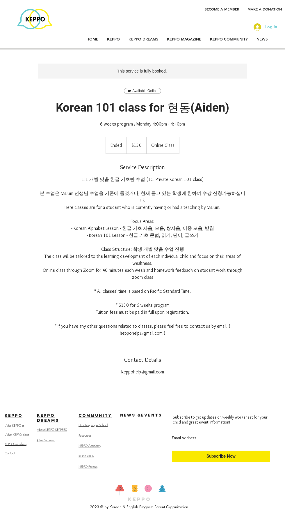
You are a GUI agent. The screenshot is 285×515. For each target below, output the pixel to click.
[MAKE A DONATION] (264, 9)
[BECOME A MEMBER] (221, 9)
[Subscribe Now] (221, 456)
